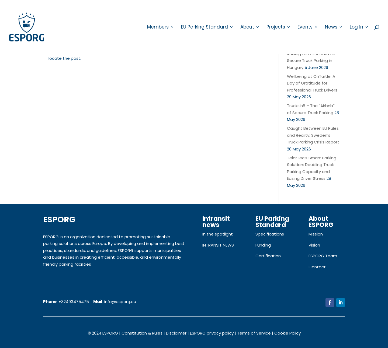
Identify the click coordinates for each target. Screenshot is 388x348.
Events (305, 27)
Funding (263, 245)
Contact (317, 267)
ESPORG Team (323, 256)
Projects (275, 27)
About (247, 27)
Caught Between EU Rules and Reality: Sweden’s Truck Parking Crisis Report (313, 135)
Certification (268, 256)
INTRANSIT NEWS (218, 245)
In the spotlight (217, 234)
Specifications (269, 234)
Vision (314, 245)
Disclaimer (176, 333)
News (331, 27)
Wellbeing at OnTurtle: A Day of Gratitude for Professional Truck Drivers (312, 83)
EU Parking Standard (204, 27)
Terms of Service (254, 333)
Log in (356, 27)
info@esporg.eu (120, 301)
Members (158, 27)
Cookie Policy (287, 333)
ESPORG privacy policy (212, 333)
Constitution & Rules (142, 333)
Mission (316, 234)
